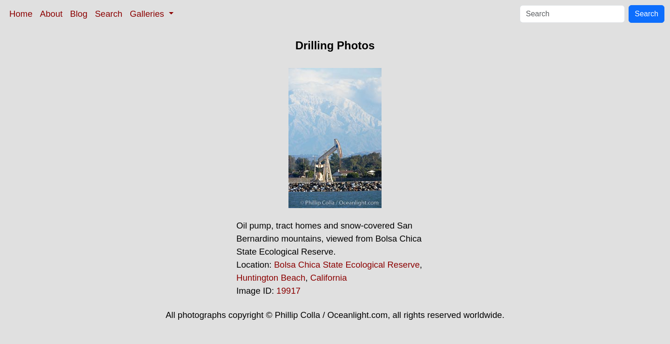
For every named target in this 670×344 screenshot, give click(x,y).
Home (21, 14)
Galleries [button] (148, 14)
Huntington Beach (270, 278)
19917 (288, 291)
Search (108, 14)
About (51, 14)
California (328, 278)
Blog (78, 14)
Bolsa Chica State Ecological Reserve (347, 265)
